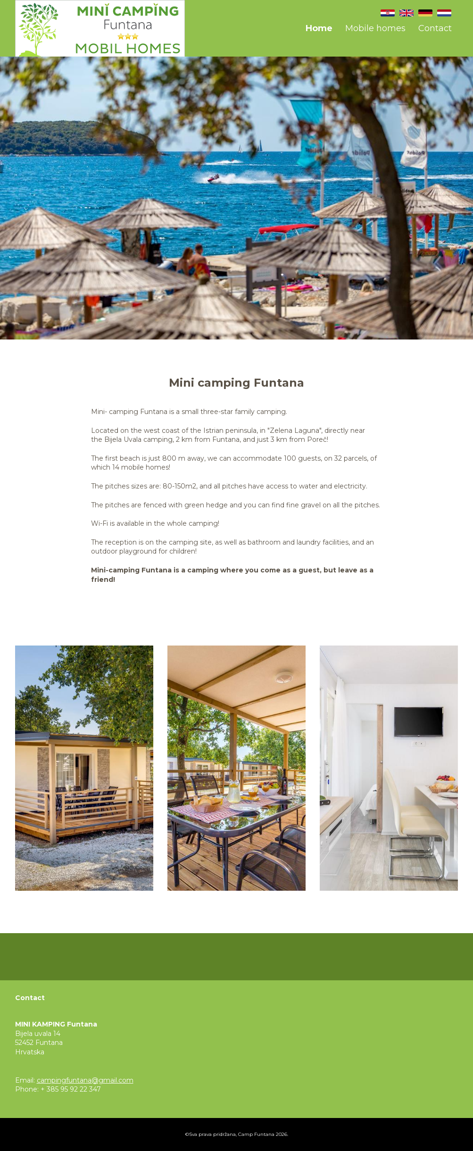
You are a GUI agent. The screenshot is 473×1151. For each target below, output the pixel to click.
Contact (435, 28)
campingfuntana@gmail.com (85, 1080)
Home (319, 28)
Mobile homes (375, 28)
